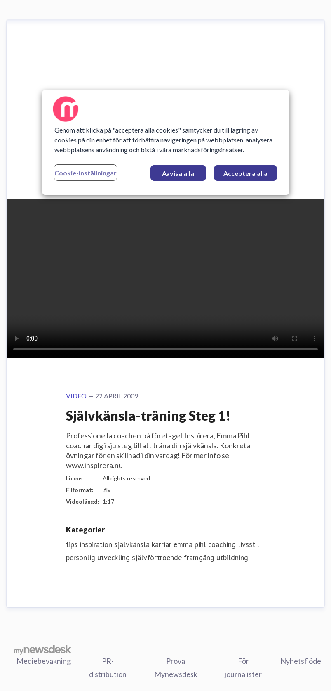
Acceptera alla (245, 173)
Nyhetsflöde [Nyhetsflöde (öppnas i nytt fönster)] (300, 660)
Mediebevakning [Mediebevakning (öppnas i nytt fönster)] (43, 660)
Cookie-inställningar (85, 173)
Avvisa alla (178, 173)
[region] (165, 142)
